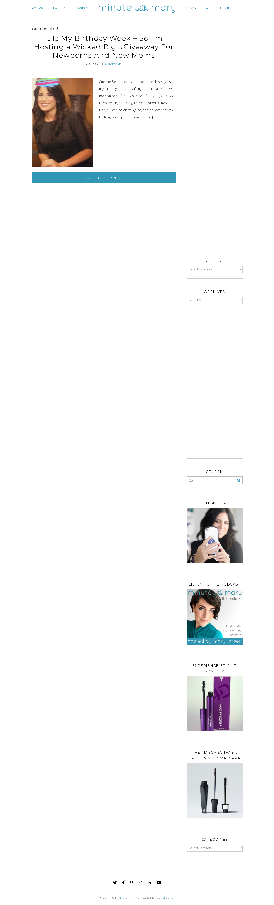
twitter (59, 7)
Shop (189, 7)
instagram (80, 7)
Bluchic (168, 897)
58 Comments (110, 64)
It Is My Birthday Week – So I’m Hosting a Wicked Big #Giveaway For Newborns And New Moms (104, 47)
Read (207, 7)
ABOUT (224, 7)
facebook (38, 7)
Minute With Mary (130, 897)
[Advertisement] (218, 66)
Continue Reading (104, 177)
